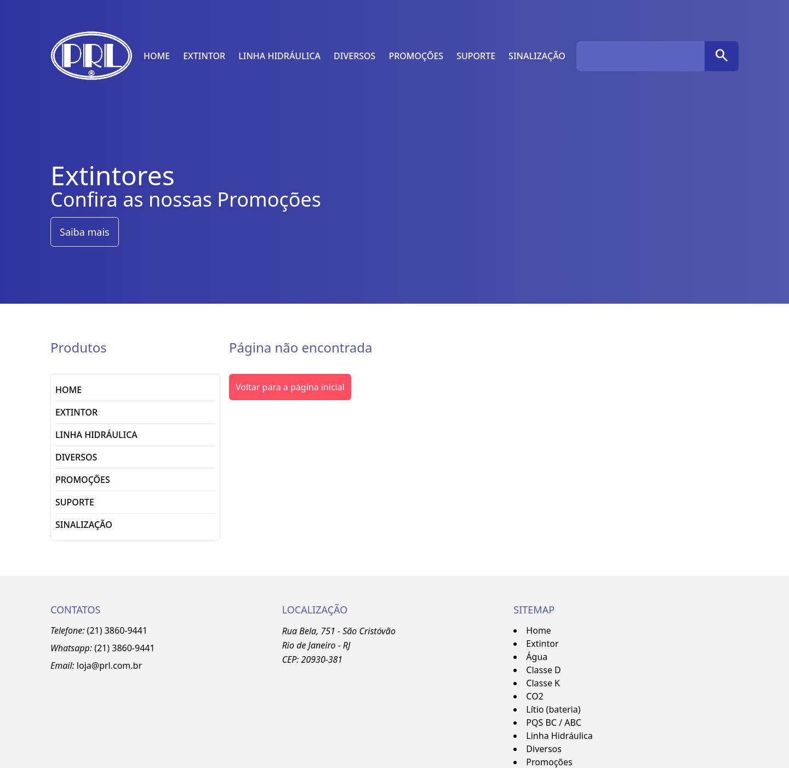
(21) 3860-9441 (117, 630)
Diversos (354, 56)
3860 (122, 648)
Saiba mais (85, 231)
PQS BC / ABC (553, 722)
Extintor (204, 56)
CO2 (534, 696)
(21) (103, 648)
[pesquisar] (722, 56)
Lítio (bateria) (553, 709)
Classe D (543, 670)
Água (536, 657)
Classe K (543, 683)
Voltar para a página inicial (290, 387)
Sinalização (536, 56)
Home (157, 56)
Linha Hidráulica (279, 56)
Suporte (475, 56)
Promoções (415, 56)
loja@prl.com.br (109, 665)
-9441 (143, 648)
